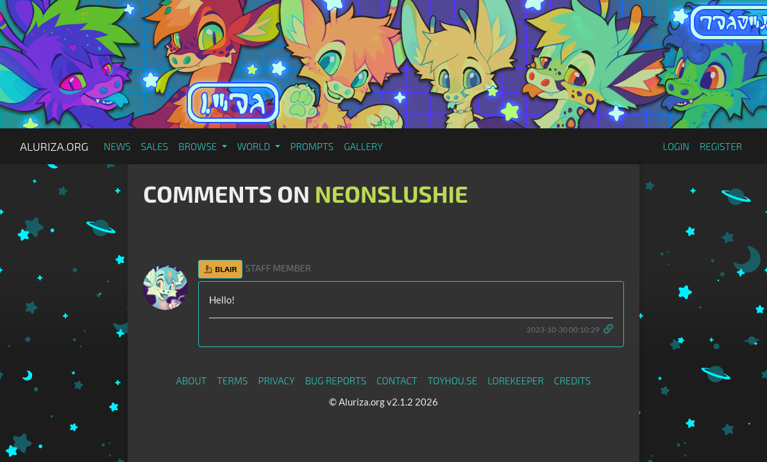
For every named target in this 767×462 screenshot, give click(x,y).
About (191, 380)
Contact (396, 380)
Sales (155, 146)
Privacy (276, 380)
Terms (232, 380)
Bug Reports (336, 380)
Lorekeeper (515, 380)
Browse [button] (198, 146)
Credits (572, 380)
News (117, 146)
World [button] (255, 146)
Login (675, 146)
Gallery (363, 146)
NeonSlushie (391, 193)
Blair (220, 269)
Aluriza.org (54, 146)
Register (721, 146)
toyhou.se (452, 380)
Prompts (312, 146)
